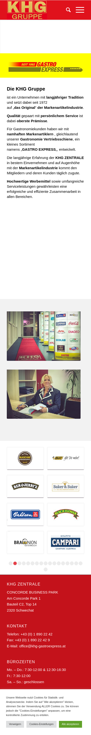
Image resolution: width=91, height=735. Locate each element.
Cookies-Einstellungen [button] (41, 724)
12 (59, 563)
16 (76, 563)
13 (63, 563)
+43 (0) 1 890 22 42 (36, 634)
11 (54, 563)
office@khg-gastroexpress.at (42, 646)
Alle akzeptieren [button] (70, 724)
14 (67, 563)
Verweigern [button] (15, 724)
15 (72, 563)
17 (81, 563)
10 (50, 563)
